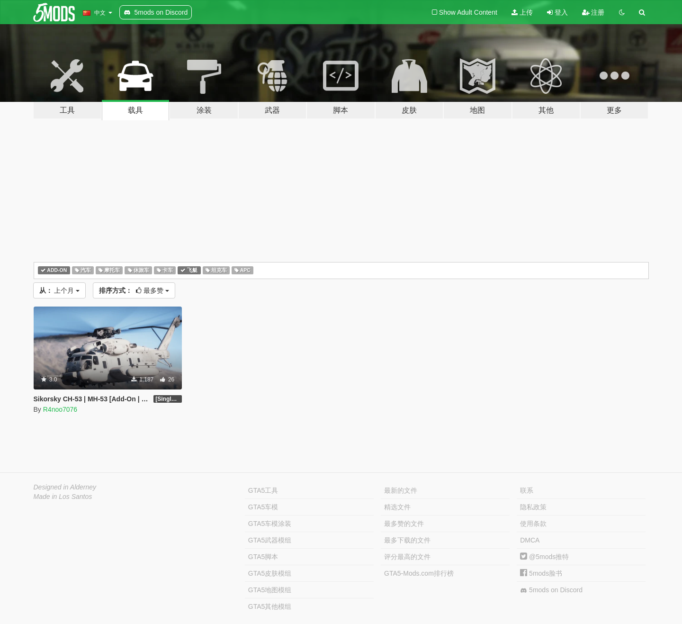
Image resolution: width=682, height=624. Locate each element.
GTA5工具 (263, 490)
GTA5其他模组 (270, 606)
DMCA (529, 540)
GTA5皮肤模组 (270, 573)
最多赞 (134, 290)
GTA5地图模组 (270, 590)
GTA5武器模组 (270, 540)
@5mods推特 (544, 556)
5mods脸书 (541, 573)
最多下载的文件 (407, 540)
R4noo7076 (60, 409)
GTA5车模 (263, 507)
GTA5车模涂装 (270, 523)
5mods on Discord (551, 590)
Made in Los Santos (63, 496)
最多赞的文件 (404, 523)
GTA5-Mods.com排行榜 (419, 573)
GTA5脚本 (263, 557)
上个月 (59, 290)
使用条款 (533, 523)
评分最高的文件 (407, 557)
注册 (593, 12)
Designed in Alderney (65, 487)
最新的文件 (400, 490)
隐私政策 (533, 507)
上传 (522, 12)
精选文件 (397, 507)
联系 (526, 490)
